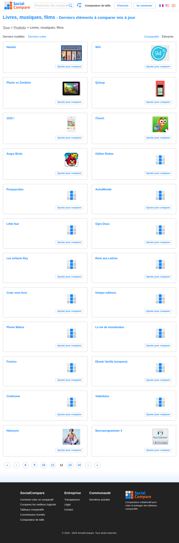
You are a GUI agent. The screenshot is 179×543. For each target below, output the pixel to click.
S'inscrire (122, 5)
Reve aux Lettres (106, 258)
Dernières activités (99, 499)
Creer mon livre (16, 292)
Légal (67, 504)
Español (174, 5)
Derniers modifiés (13, 36)
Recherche (70, 5)
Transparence (72, 499)
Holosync (12, 430)
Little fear (12, 223)
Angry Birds (14, 153)
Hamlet (11, 47)
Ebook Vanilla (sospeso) (111, 361)
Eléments (167, 36)
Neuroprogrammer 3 (108, 430)
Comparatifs (151, 36)
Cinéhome (13, 396)
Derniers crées (37, 36)
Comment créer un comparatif (36, 499)
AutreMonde (103, 189)
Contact (68, 509)
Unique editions (105, 292)
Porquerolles (15, 189)
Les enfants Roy (17, 258)
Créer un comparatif (79, 6)
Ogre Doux (102, 223)
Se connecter (144, 5)
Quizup (100, 82)
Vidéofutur (102, 396)
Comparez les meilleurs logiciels (38, 504)
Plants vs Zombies (18, 82)
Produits (20, 27)
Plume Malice (15, 327)
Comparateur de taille (98, 5)
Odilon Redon (104, 153)
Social (142, 495)
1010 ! (10, 118)
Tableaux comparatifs (32, 509)
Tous (6, 27)
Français (161, 5)
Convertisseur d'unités (32, 514)
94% (98, 47)
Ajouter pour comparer (69, 66)
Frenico (11, 361)
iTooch (99, 118)
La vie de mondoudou (109, 327)
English (167, 5)
